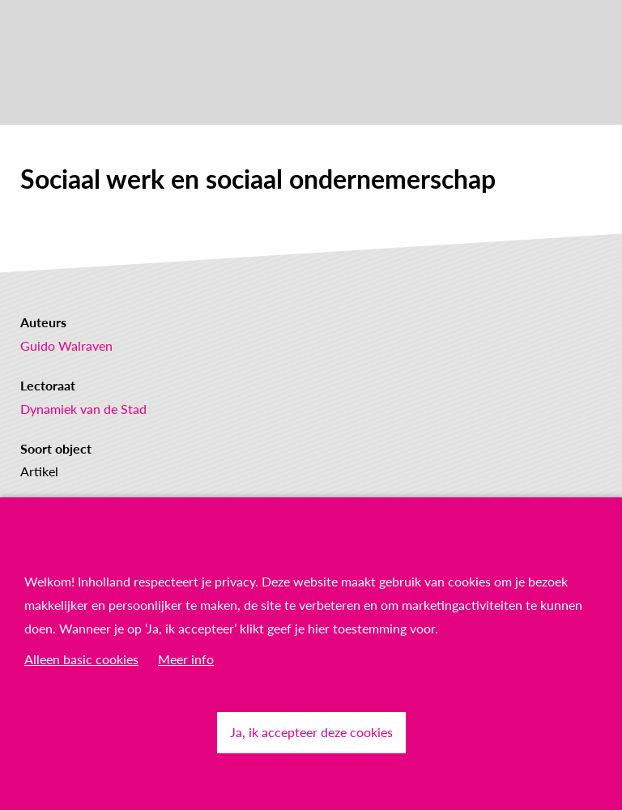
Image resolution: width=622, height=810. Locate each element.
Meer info (186, 659)
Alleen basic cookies (81, 659)
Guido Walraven (66, 345)
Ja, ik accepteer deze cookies (311, 732)
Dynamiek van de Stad (83, 408)
